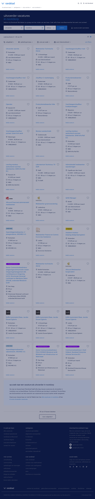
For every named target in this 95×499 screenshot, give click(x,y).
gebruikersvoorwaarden (48, 488)
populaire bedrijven (10, 442)
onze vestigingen (31, 468)
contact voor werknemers (34, 462)
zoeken (62, 28)
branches (28, 439)
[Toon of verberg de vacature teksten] (89, 37)
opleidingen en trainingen (12, 465)
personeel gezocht (31, 448)
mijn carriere (8, 457)
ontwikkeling (8, 459)
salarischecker (8, 477)
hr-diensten (29, 436)
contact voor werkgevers (33, 465)
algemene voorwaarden (33, 434)
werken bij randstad (33, 488)
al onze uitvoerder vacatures (18, 399)
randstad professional (10, 436)
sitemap (88, 488)
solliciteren (7, 468)
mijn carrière (27, 7)
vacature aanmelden (32, 431)
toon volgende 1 (47, 416)
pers (27, 471)
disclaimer (81, 488)
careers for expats (9, 445)
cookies (73, 488)
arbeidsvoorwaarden (10, 471)
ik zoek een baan (7, 7)
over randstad (36, 7)
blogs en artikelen (9, 474)
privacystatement (63, 488)
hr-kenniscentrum (31, 442)
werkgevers (18, 7)
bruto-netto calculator (11, 480)
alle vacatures (8, 431)
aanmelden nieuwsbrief (33, 451)
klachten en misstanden (33, 474)
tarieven (28, 445)
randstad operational (10, 434)
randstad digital (9, 439)
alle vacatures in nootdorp (50, 397)
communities (8, 462)
